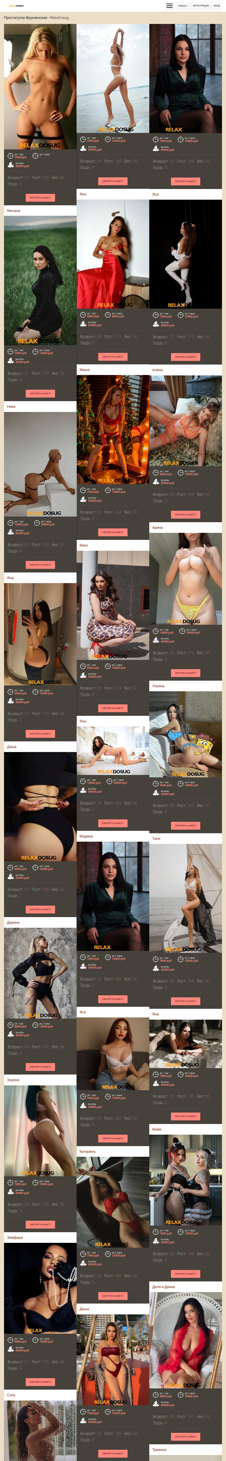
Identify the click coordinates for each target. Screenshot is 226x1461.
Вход (217, 5)
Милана (13, 211)
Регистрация (201, 5)
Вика (34, 496)
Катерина (38, 1043)
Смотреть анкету (185, 181)
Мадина (86, 737)
